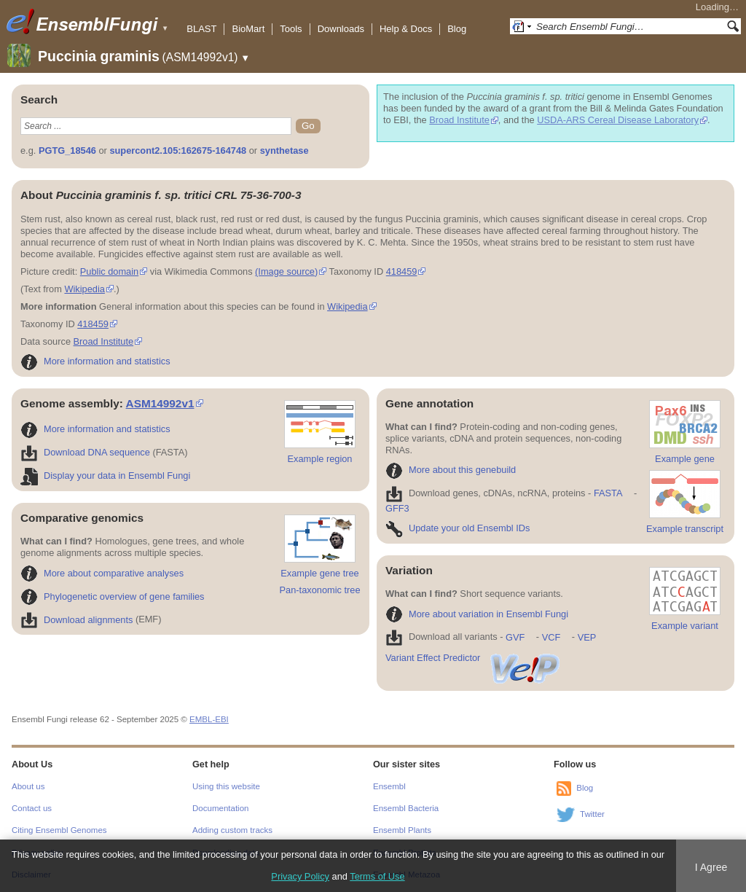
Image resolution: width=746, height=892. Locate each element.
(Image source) (286, 271)
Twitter (592, 814)
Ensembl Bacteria (406, 808)
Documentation (220, 808)
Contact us (32, 808)
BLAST (201, 28)
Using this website (226, 786)
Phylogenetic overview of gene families (112, 596)
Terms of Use (377, 876)
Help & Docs (406, 28)
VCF (551, 637)
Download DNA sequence (85, 452)
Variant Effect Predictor (473, 657)
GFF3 (397, 508)
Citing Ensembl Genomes (59, 830)
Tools (291, 28)
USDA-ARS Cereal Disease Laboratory (617, 119)
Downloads (341, 28)
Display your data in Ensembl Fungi (105, 475)
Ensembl (389, 786)
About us (28, 786)
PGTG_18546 (67, 150)
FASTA (608, 493)
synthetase (284, 150)
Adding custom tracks (232, 830)
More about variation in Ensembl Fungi (476, 614)
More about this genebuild (450, 469)
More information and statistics (95, 361)
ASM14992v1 (160, 403)
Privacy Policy (300, 876)
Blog (456, 28)
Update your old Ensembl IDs (457, 528)
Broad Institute (459, 119)
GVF (515, 637)
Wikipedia (84, 288)
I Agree (711, 867)
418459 (401, 271)
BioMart (248, 28)
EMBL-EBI (209, 719)
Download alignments (76, 619)
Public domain (109, 271)
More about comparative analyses (102, 573)
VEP (587, 637)
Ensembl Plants (402, 830)
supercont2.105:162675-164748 (177, 150)
